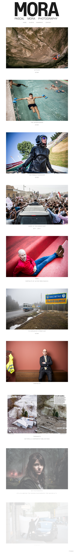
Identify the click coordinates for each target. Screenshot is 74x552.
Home (24, 22)
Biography (40, 22)
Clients (31, 22)
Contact (48, 22)
